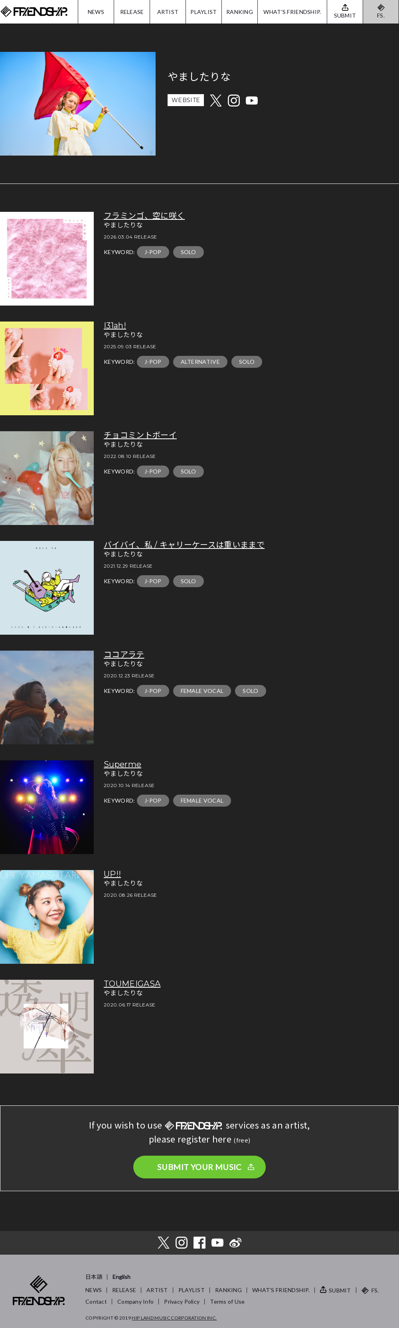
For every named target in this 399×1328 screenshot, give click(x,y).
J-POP (153, 252)
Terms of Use (227, 1301)
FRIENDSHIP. (34, 12)
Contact (96, 1301)
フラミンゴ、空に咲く (144, 216)
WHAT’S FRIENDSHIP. (281, 1290)
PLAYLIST (203, 11)
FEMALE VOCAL (202, 690)
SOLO (188, 252)
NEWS (96, 11)
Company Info (135, 1301)
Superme (122, 764)
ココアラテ (124, 654)
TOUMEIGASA (132, 984)
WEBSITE (186, 100)
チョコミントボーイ (140, 435)
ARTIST (168, 11)
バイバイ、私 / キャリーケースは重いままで (184, 545)
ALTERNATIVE (200, 361)
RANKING (239, 11)
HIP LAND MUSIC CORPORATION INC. (174, 1318)
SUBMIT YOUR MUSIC (199, 1167)
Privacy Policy (182, 1301)
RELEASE (132, 11)
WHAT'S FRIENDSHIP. (292, 11)
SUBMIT (340, 1290)
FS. (381, 15)
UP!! (112, 874)
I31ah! (115, 325)
